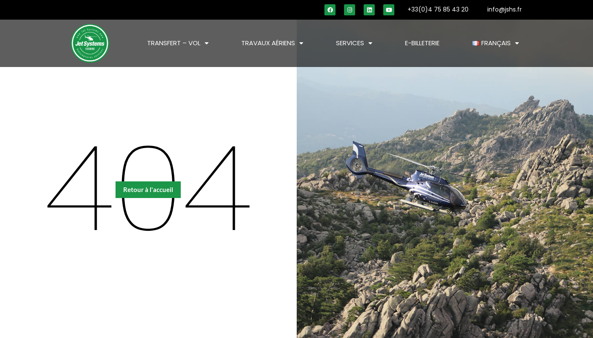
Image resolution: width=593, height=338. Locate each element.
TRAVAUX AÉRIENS (272, 43)
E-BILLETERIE (422, 42)
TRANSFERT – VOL (177, 43)
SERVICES (354, 43)
